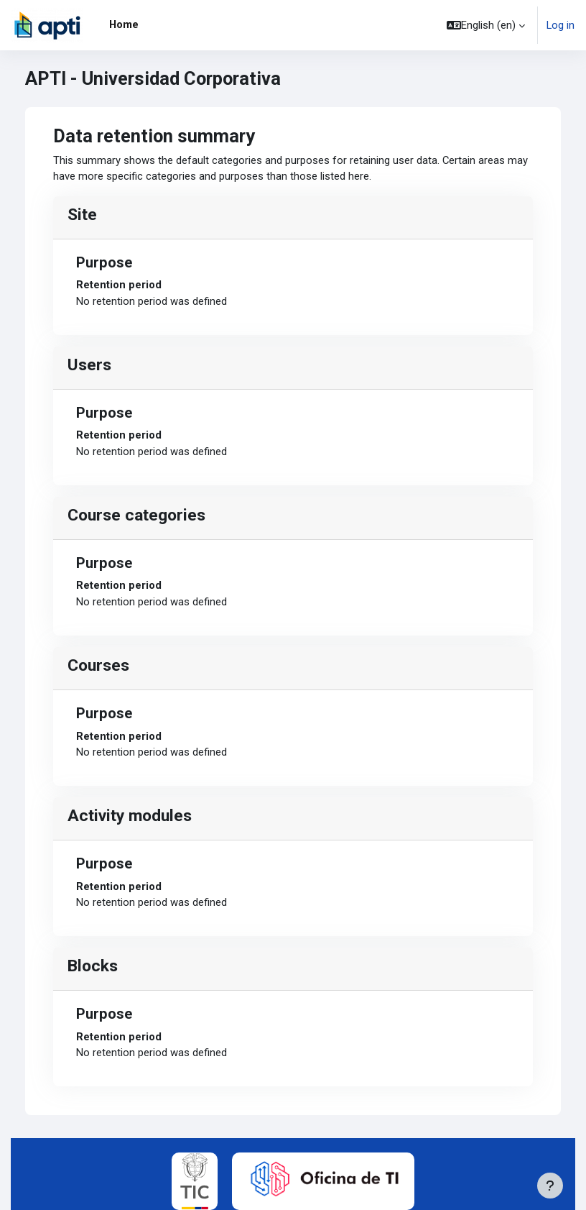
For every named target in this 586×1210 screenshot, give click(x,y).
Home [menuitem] (124, 24)
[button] (485, 25)
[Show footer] (550, 1185)
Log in (561, 25)
